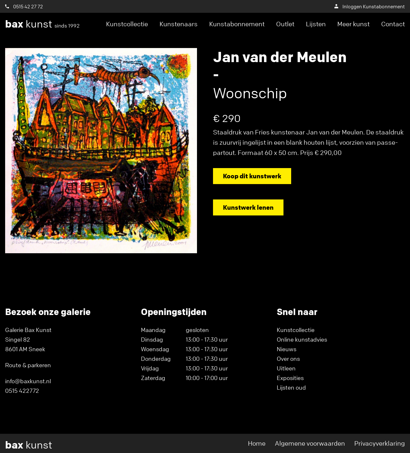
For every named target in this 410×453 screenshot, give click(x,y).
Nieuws (286, 348)
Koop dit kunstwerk (252, 176)
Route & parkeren (28, 364)
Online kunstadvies (302, 339)
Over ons (288, 358)
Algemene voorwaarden (310, 443)
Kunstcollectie (127, 24)
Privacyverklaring (379, 443)
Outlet (285, 24)
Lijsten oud (291, 387)
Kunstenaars (179, 24)
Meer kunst (353, 24)
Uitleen (286, 368)
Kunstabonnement (237, 24)
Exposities (290, 377)
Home (257, 443)
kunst (42, 24)
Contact (393, 24)
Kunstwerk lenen (248, 207)
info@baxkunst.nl (28, 380)
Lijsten (316, 24)
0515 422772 (22, 390)
